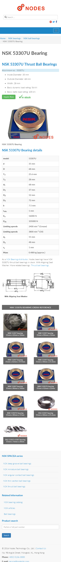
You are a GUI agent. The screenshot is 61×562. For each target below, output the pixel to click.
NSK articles (9, 508)
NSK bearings (14, 38)
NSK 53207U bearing (46, 386)
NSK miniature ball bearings (16, 469)
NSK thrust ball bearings (14, 486)
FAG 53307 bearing (45, 413)
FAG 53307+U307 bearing (15, 440)
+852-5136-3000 (17, 557)
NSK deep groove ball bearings (17, 463)
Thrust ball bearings (40, 265)
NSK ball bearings (31, 38)
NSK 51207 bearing (15, 333)
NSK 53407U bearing (15, 413)
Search (6, 535)
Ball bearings (10, 514)
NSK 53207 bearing (15, 360)
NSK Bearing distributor (17, 259)
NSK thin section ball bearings (17, 481)
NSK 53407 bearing (15, 386)
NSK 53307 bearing (45, 360)
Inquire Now (9, 97)
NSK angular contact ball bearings (18, 475)
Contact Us (41, 548)
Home (3, 38)
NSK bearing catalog (13, 502)
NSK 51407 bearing (45, 333)
